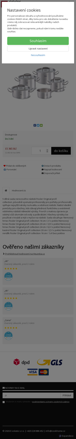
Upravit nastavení (38, 48)
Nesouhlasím (38, 55)
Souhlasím (38, 41)
